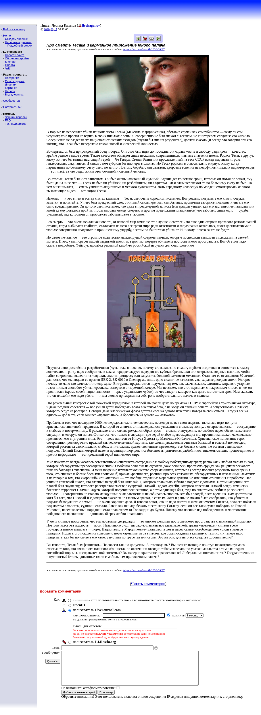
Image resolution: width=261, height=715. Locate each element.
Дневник (10, 84)
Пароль (10, 91)
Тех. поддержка (15, 123)
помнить (179, 615)
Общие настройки (17, 58)
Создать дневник (16, 39)
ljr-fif (7, 68)
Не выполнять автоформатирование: (88, 694)
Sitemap (10, 61)
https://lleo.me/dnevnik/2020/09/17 (144, 49)
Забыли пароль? (16, 117)
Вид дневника (14, 94)
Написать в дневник (18, 42)
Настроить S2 (12, 107)
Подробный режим (19, 45)
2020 (47, 29)
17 (55, 29)
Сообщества (11, 100)
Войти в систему (14, 29)
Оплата (10, 65)
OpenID (79, 605)
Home (7, 35)
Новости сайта (14, 55)
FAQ (8, 120)
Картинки (11, 87)
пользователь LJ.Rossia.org (94, 642)
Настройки (12, 78)
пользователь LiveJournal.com (97, 610)
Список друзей (14, 81)
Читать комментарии (148, 584)
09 (52, 29)
